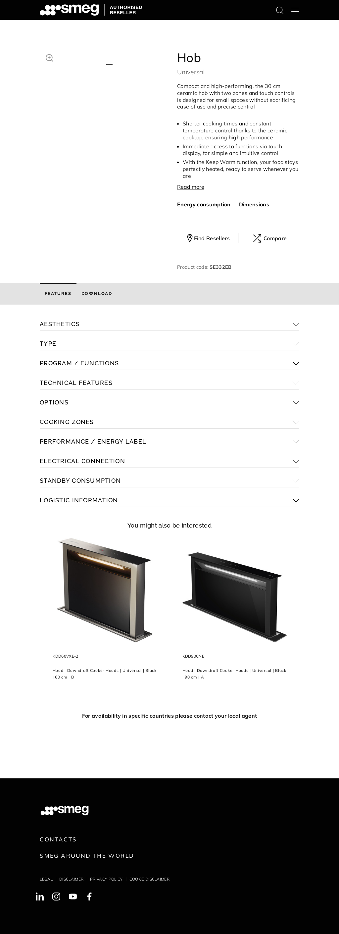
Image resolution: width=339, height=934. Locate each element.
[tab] (58, 294)
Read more (190, 186)
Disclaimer (71, 879)
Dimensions (254, 204)
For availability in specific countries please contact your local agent (169, 715)
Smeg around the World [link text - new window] (87, 855)
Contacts (58, 839)
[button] (49, 57)
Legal (46, 879)
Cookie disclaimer (149, 879)
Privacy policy (106, 879)
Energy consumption (204, 204)
